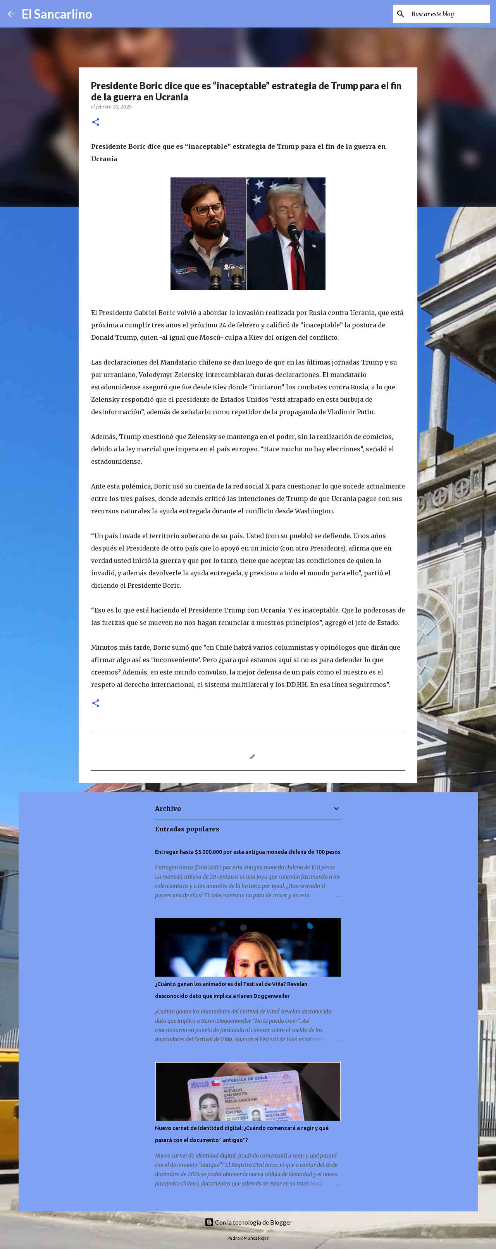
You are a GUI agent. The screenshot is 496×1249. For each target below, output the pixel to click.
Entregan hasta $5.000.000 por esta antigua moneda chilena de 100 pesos (247, 852)
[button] (95, 122)
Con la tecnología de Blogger (248, 1222)
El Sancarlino (57, 13)
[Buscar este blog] (449, 14)
